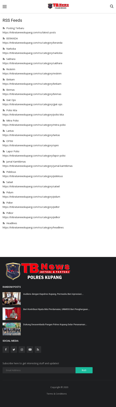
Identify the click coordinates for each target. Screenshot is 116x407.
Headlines (10, 223)
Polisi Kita (10, 110)
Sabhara (9, 59)
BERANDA (10, 38)
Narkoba (9, 48)
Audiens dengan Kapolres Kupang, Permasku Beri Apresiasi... (53, 294)
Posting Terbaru (13, 28)
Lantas (8, 130)
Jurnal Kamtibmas (14, 161)
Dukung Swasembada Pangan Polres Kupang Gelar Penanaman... (55, 324)
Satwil (8, 182)
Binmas (9, 89)
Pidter (8, 202)
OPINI (8, 141)
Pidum (8, 192)
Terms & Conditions (57, 393)
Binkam (9, 79)
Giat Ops (9, 100)
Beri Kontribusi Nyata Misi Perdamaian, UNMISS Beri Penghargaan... (56, 309)
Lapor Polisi (11, 151)
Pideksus (9, 171)
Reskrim (9, 69)
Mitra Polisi (11, 120)
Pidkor (8, 213)
